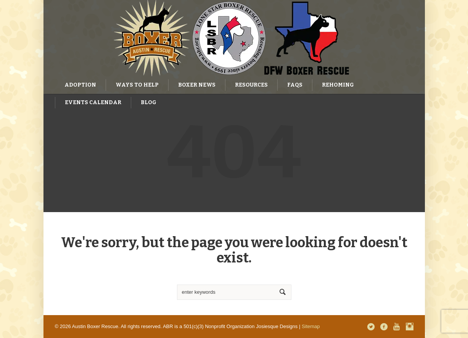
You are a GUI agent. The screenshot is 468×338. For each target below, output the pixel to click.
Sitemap (311, 326)
